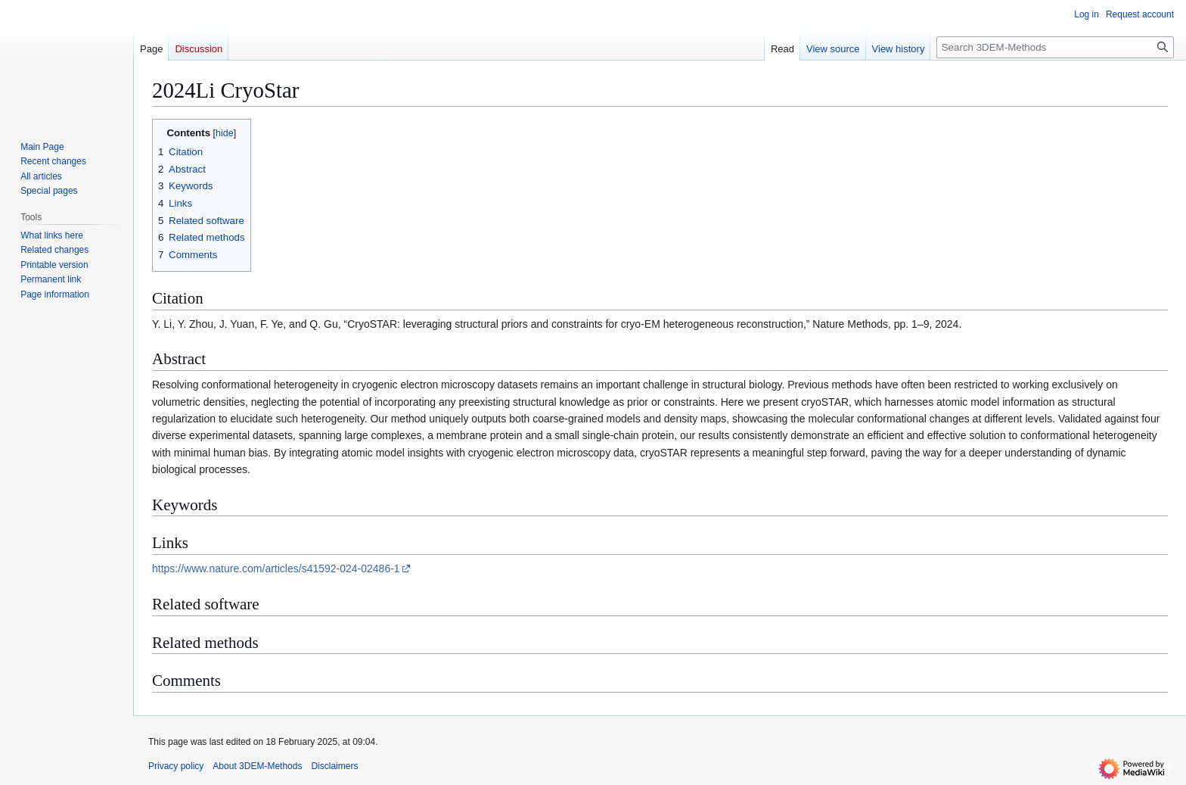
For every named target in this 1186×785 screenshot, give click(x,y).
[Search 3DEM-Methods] (1055, 47)
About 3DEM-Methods (257, 766)
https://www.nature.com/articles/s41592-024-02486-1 (276, 568)
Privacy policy (175, 766)
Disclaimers (334, 766)
